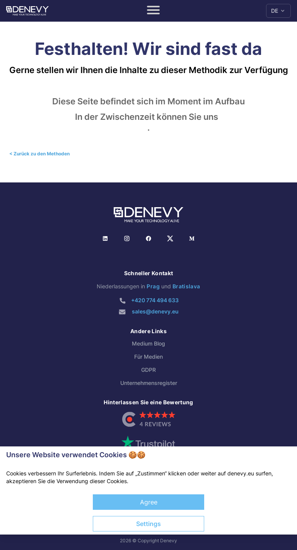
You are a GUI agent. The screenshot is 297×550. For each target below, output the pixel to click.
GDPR (148, 369)
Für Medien (148, 356)
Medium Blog (148, 343)
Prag (153, 286)
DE (278, 10)
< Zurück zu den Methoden (39, 154)
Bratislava (186, 286)
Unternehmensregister (148, 383)
